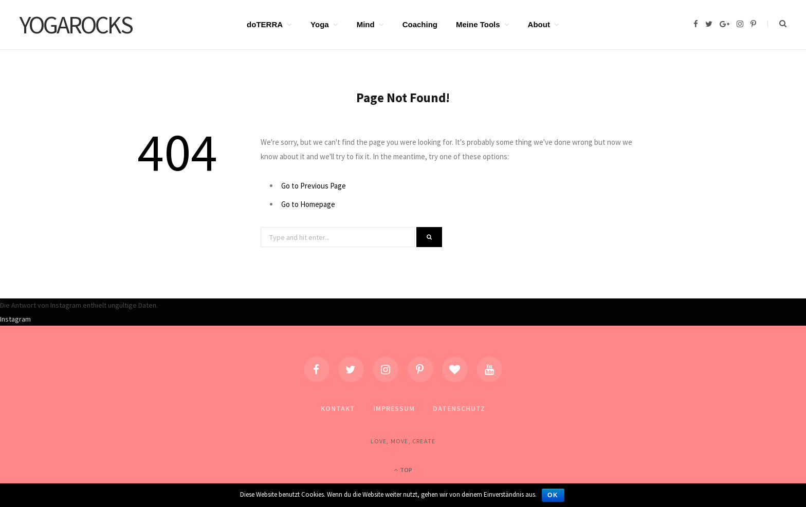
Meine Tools (478, 24)
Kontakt (338, 408)
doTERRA (265, 24)
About (539, 24)
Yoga (319, 24)
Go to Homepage (308, 204)
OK (553, 495)
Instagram (15, 319)
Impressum (394, 408)
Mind (366, 24)
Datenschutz (459, 408)
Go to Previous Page (313, 186)
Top (403, 470)
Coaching (419, 24)
